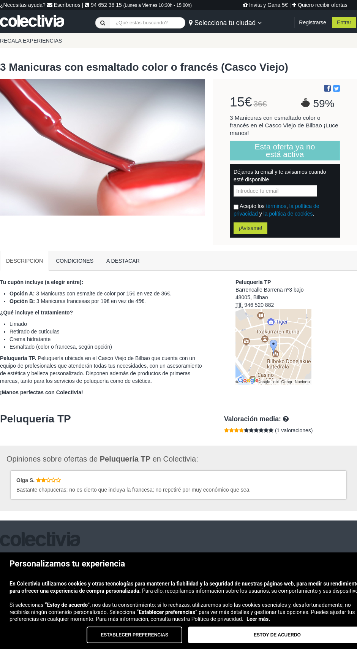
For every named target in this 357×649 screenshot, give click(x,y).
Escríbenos (64, 5)
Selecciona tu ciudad (225, 23)
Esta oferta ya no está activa (285, 150)
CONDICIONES (74, 261)
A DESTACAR (123, 261)
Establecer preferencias (134, 635)
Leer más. (258, 619)
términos (276, 206)
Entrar (344, 22)
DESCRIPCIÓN (24, 261)
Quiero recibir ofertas (320, 5)
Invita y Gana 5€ (265, 5)
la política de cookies (288, 214)
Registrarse (312, 22)
